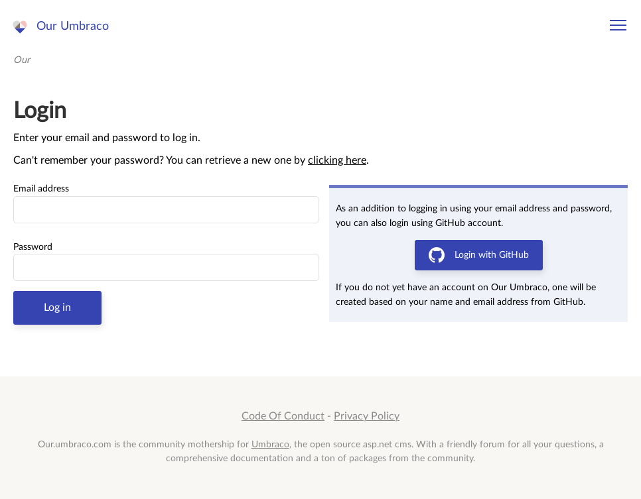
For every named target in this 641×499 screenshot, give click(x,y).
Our (21, 60)
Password (32, 247)
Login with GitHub (479, 255)
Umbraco (270, 444)
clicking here (337, 160)
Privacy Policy (366, 416)
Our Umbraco (72, 26)
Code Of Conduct (283, 416)
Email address (41, 189)
